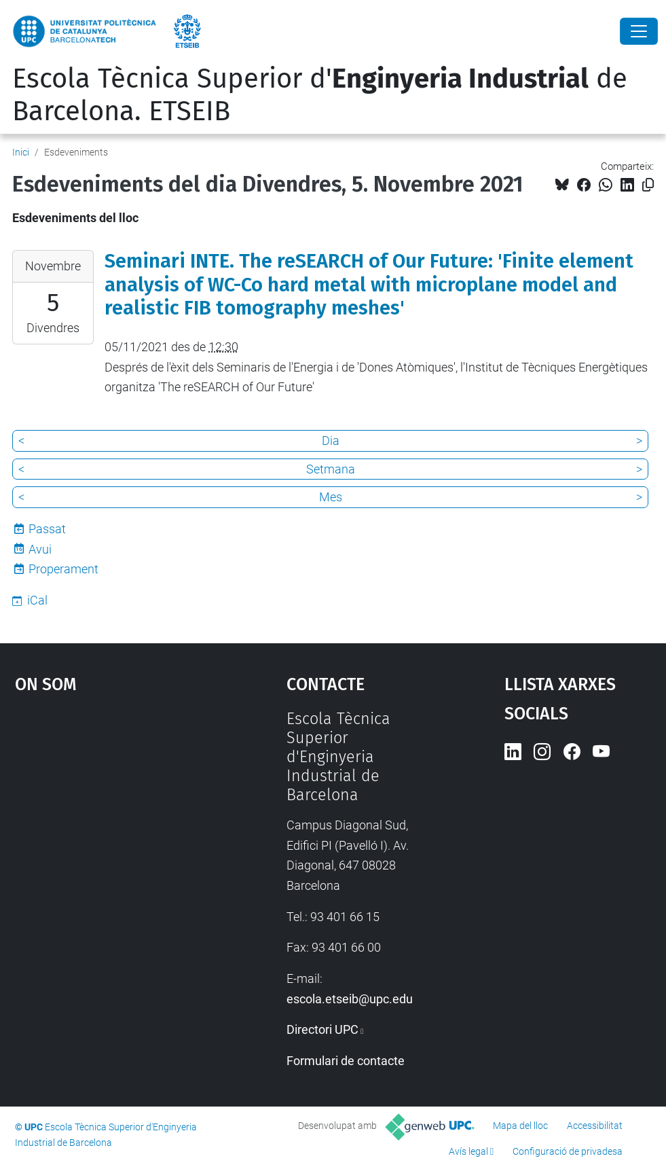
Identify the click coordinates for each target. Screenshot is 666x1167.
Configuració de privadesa (568, 1151)
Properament (63, 569)
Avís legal (468, 1151)
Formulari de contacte (345, 1061)
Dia (330, 440)
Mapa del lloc (520, 1125)
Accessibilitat (595, 1125)
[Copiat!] (648, 185)
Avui (40, 549)
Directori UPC (322, 1029)
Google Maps (116, 811)
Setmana (330, 469)
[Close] (639, 31)
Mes (330, 497)
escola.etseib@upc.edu (349, 999)
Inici (20, 152)
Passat (47, 529)
